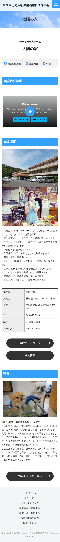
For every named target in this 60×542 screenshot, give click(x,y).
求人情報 (30, 355)
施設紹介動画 (14, 63)
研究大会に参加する (29, 513)
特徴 (48, 63)
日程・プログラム (30, 503)
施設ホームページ (30, 343)
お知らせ (29, 497)
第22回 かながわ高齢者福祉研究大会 (26, 5)
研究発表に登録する (29, 508)
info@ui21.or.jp (33, 328)
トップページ (30, 492)
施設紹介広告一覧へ (30, 476)
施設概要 (33, 63)
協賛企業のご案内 (30, 518)
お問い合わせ (29, 523)
